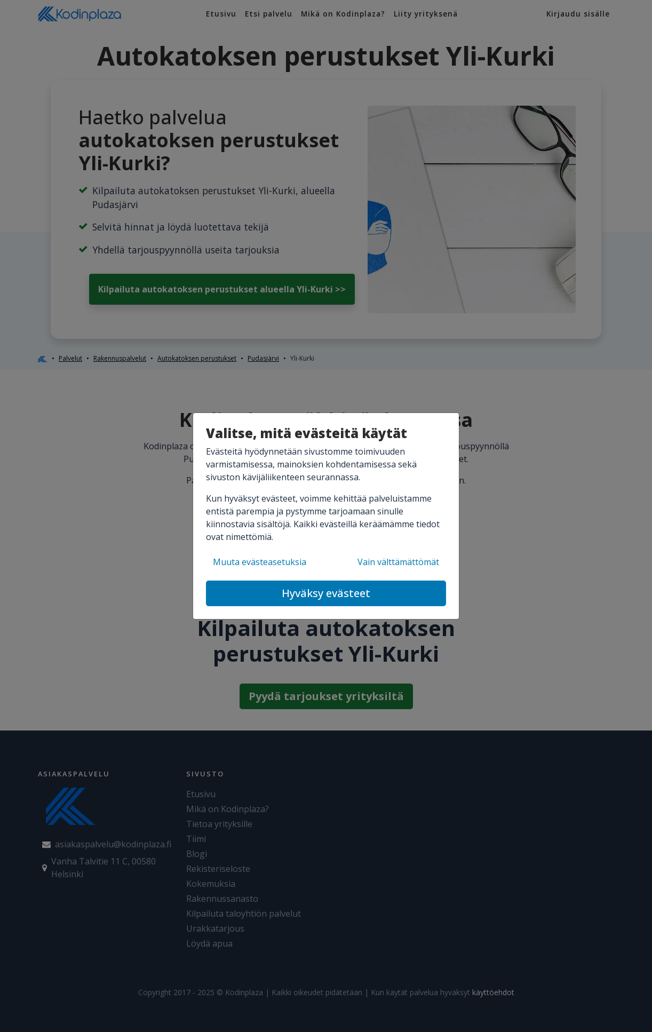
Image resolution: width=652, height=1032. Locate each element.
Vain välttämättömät (398, 562)
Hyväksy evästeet (326, 593)
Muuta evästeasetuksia (259, 562)
